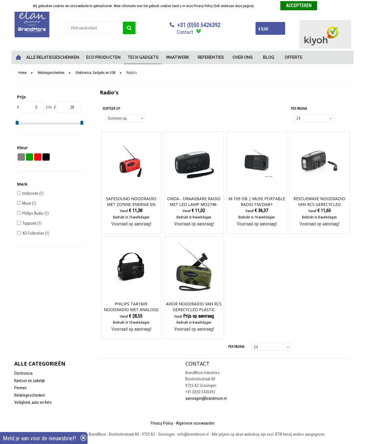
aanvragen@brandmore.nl (206, 398)
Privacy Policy (162, 423)
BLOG (268, 57)
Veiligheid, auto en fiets (33, 402)
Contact (185, 32)
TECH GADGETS (143, 57)
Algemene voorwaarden (195, 423)
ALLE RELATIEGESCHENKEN (52, 57)
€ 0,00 (263, 29)
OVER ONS (242, 57)
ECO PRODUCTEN (103, 57)
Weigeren (325, 6)
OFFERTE (293, 57)
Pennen (20, 388)
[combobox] (95, 28)
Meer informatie (266, 6)
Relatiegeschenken (51, 73)
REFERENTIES (211, 57)
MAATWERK (177, 57)
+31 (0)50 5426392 (198, 25)
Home (18, 57)
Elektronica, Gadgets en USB (95, 73)
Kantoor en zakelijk (29, 380)
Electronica (23, 373)
